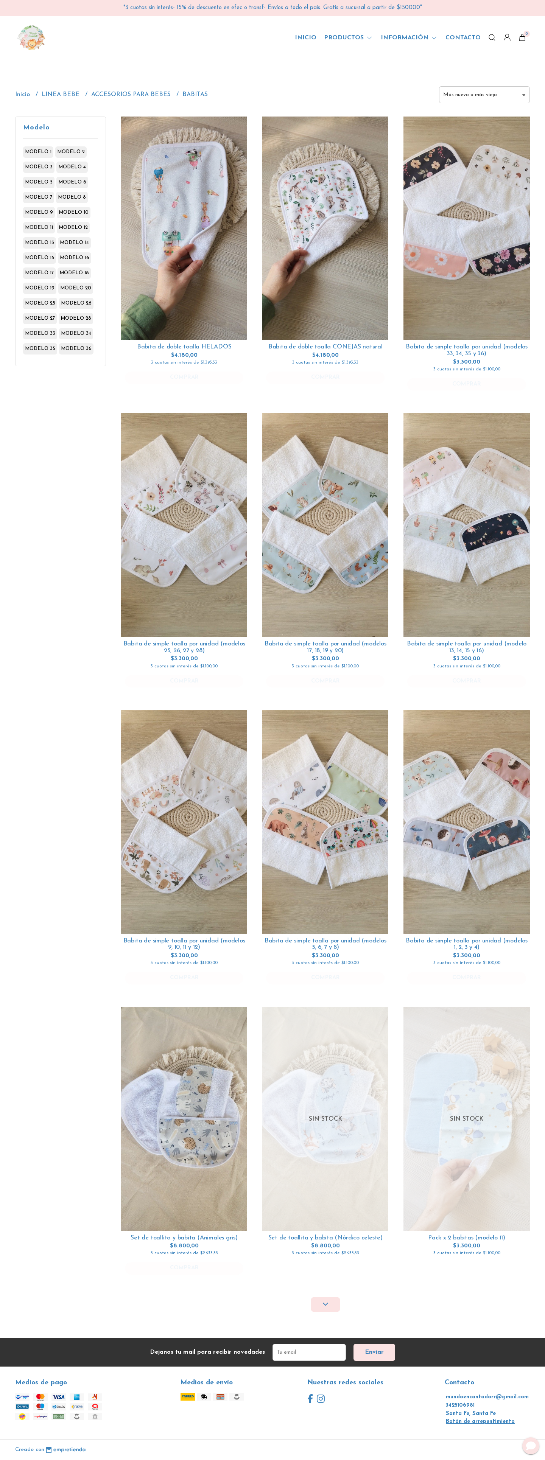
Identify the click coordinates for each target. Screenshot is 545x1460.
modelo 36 (76, 348)
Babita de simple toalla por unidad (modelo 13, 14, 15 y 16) (466, 647)
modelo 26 (76, 303)
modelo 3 (39, 167)
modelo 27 (40, 318)
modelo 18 (74, 273)
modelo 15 (39, 257)
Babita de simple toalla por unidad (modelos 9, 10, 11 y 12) (184, 944)
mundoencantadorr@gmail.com (487, 1397)
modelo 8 (72, 197)
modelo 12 (73, 227)
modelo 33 (40, 333)
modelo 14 (74, 242)
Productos (348, 38)
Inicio (305, 38)
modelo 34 (76, 333)
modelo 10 (74, 212)
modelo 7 (38, 197)
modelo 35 (40, 348)
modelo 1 (38, 151)
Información (409, 38)
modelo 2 (71, 151)
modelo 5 (39, 182)
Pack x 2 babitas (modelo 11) (466, 1238)
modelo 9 (39, 212)
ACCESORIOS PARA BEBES (132, 95)
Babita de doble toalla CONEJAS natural (325, 347)
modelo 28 (76, 318)
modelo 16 (74, 257)
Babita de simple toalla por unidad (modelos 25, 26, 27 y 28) (184, 647)
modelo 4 (72, 167)
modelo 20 (75, 288)
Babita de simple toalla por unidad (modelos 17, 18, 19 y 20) (325, 647)
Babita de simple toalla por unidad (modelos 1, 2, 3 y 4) (467, 944)
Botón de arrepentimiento (480, 1421)
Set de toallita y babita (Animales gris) (184, 1238)
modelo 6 (72, 182)
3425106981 (460, 1405)
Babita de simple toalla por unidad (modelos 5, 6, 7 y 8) (325, 944)
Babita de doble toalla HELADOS (184, 347)
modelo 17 (39, 273)
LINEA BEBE (61, 95)
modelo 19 (39, 288)
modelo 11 (39, 227)
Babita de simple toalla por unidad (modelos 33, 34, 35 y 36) (467, 350)
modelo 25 (40, 303)
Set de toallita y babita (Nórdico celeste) (325, 1238)
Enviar (374, 1352)
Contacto (463, 38)
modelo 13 (39, 242)
